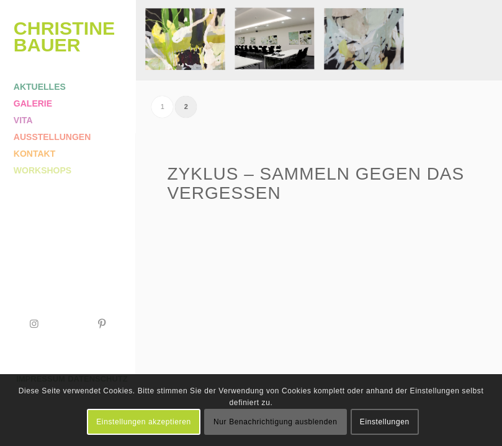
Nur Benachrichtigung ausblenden (275, 422)
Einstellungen (385, 422)
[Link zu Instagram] (34, 323)
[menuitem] (68, 87)
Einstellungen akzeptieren (143, 422)
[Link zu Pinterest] (101, 323)
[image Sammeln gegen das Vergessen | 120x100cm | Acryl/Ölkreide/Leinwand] (190, 45)
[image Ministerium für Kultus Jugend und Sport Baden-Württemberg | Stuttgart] (279, 45)
